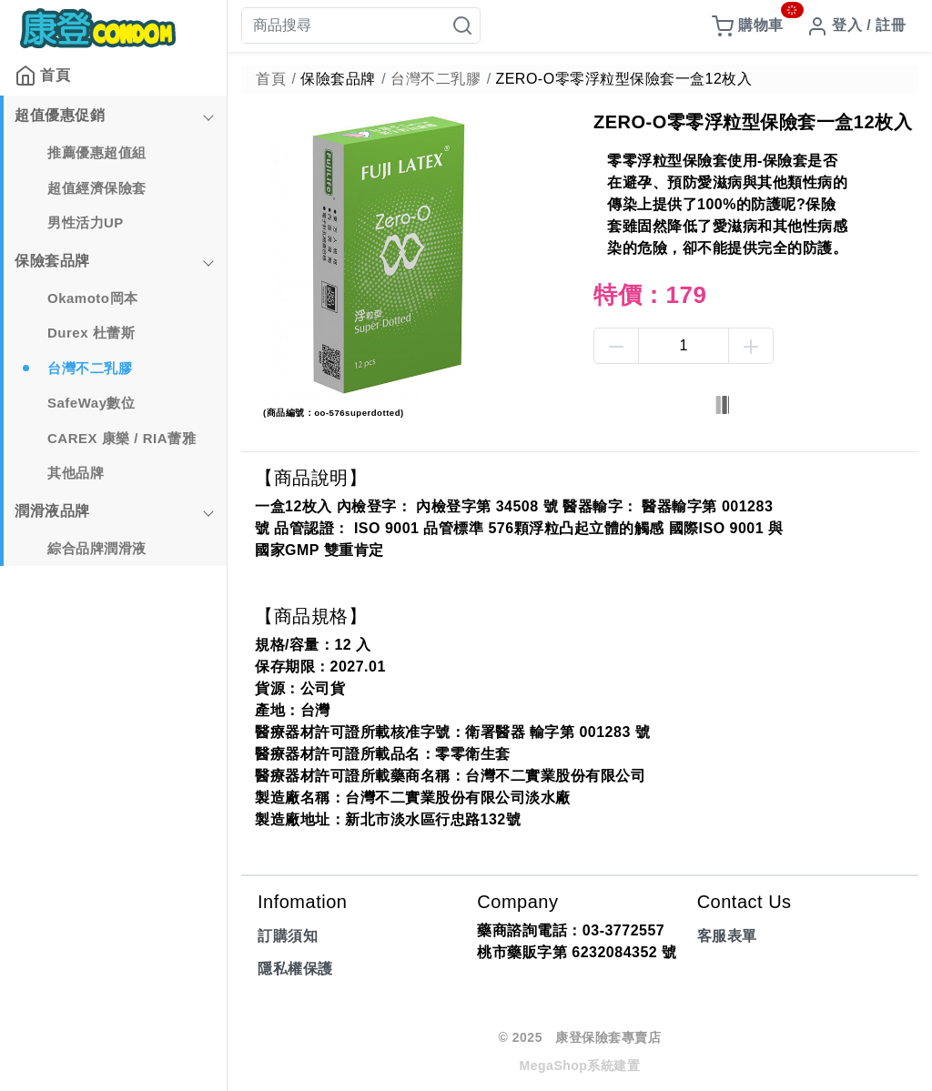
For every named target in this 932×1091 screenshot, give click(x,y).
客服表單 (727, 936)
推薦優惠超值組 (97, 152)
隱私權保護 (295, 968)
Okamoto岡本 (92, 298)
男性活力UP (85, 222)
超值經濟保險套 (97, 188)
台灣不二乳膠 (89, 368)
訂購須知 (288, 936)
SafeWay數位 (91, 402)
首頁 (42, 75)
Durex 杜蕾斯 (91, 332)
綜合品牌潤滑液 (97, 548)
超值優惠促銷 (60, 115)
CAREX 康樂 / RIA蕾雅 (121, 438)
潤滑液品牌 (52, 511)
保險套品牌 (52, 260)
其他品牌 (75, 472)
